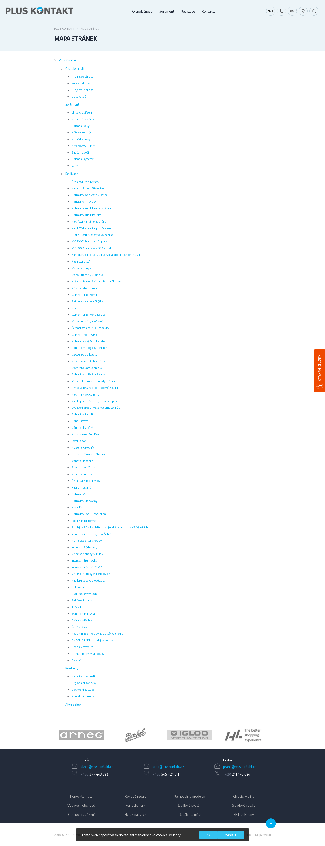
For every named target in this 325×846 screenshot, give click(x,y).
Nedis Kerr (78, 507)
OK (208, 835)
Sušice (75, 308)
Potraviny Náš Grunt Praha (88, 341)
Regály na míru (190, 814)
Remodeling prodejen (189, 796)
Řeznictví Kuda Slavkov (86, 480)
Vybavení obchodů (81, 805)
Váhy (75, 165)
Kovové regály (135, 796)
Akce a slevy (73, 704)
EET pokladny (244, 814)
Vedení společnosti (83, 676)
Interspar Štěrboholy (84, 547)
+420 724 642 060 (281, 11)
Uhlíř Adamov (80, 587)
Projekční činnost (82, 90)
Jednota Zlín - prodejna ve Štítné (91, 534)
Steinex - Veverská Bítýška (87, 301)
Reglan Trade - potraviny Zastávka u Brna (97, 633)
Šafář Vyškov (79, 627)
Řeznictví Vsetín (81, 261)
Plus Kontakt (64, 28)
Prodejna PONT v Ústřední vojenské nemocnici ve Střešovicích (110, 527)
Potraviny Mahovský (84, 501)
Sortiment (166, 11)
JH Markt (77, 607)
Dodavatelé (79, 96)
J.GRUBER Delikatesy (84, 354)
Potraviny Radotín (83, 414)
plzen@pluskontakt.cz (97, 766)
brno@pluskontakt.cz (168, 766)
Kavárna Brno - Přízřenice (88, 188)
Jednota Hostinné (82, 461)
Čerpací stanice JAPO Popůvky (90, 328)
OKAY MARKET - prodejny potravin (93, 640)
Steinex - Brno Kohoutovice (88, 314)
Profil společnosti (82, 76)
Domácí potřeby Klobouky (88, 653)
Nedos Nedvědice (82, 647)
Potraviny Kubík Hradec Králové (91, 208)
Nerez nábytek (135, 814)
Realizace (188, 11)
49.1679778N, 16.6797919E (303, 11)
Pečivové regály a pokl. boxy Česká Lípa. (96, 387)
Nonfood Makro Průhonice (89, 454)
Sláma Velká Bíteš (82, 427)
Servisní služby (320, 368)
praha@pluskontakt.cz (239, 766)
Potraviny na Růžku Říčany (88, 374)
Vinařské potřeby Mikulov (87, 554)
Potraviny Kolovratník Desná (90, 195)
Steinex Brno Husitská (85, 334)
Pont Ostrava (80, 421)
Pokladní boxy (80, 126)
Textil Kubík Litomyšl (84, 520)
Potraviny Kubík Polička (86, 215)
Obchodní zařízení (81, 814)
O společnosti (142, 11)
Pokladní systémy (82, 159)
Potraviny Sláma (82, 494)
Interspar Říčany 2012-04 (87, 567)
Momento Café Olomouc (87, 368)
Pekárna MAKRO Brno (85, 394)
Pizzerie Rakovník (83, 447)
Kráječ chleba (270, 11)
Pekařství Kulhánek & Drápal (89, 221)
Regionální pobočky (84, 683)
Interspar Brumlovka (84, 560)
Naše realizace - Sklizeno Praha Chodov (96, 281)
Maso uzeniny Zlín (83, 268)
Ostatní (76, 660)
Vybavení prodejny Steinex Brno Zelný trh (97, 407)
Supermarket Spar (83, 474)
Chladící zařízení (82, 112)
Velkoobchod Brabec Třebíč (88, 361)
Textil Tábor (79, 441)
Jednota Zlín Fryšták (84, 613)
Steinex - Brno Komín (85, 294)
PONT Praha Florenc (85, 288)
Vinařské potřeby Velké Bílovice (91, 574)
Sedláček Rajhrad (82, 600)
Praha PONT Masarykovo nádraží (93, 235)
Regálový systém (189, 805)
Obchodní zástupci (83, 689)
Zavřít (231, 835)
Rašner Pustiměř (82, 487)
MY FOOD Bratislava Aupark (89, 241)
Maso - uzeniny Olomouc (87, 275)
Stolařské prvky (81, 139)
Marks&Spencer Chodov (87, 540)
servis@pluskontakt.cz (292, 11)
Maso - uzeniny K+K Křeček (88, 321)
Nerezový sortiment (84, 145)
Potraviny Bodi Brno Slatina (89, 514)
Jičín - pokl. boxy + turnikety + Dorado (95, 381)
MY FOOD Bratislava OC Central (91, 248)
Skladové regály (243, 805)
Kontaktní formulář (83, 696)
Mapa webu (263, 835)
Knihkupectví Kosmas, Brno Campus (94, 401)
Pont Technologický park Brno (90, 348)
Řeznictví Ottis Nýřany (85, 182)
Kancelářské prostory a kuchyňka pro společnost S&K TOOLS (109, 254)
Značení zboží (80, 152)
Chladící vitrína (243, 796)
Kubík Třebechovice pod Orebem (92, 228)
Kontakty (209, 11)
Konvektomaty (81, 796)
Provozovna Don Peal (86, 434)
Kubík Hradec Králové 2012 (88, 580)
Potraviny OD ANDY (84, 201)
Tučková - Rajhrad (83, 620)
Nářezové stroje (81, 132)
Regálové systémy (83, 119)
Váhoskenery (135, 805)
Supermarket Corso (84, 467)
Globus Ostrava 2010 (85, 594)
